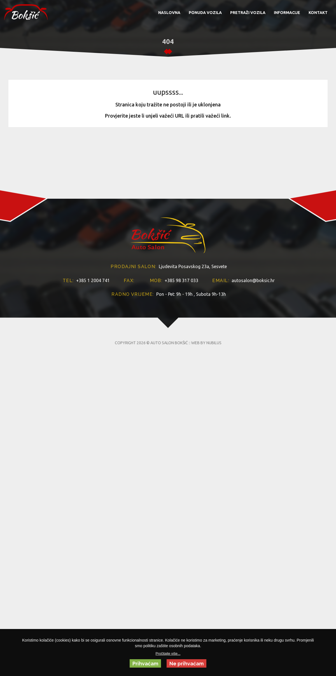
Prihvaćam (145, 663)
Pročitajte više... (168, 654)
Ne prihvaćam (186, 663)
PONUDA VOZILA (205, 12)
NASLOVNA (169, 12)
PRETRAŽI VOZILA (247, 12)
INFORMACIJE (287, 12)
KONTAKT (318, 12)
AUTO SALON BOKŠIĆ (169, 376)
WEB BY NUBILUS (206, 376)
